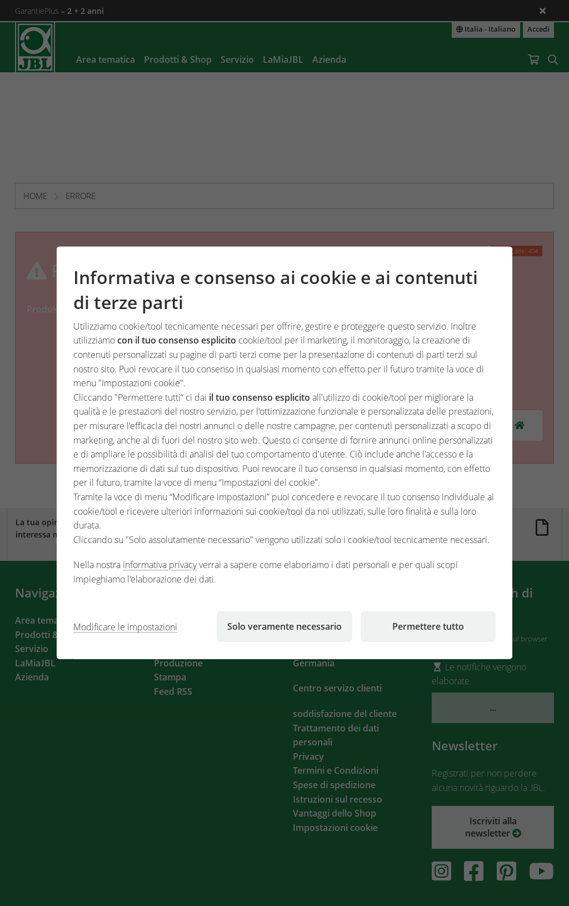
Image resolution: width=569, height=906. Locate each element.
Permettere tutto (428, 626)
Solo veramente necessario (284, 626)
